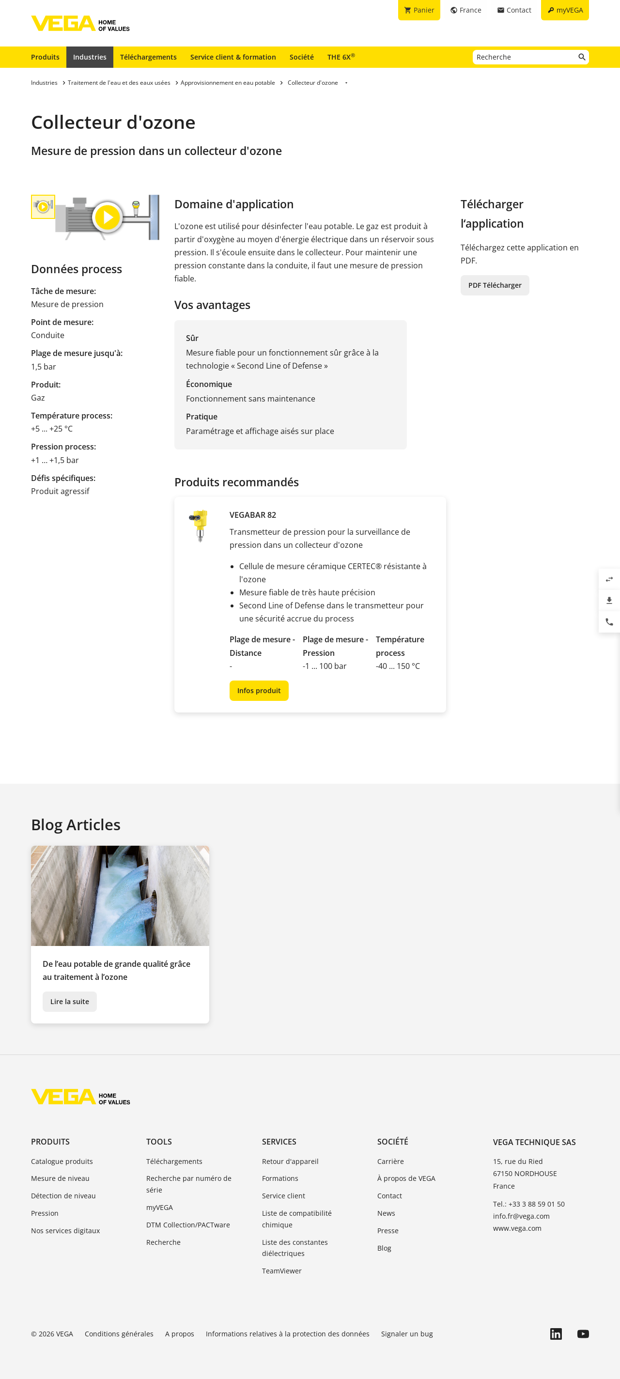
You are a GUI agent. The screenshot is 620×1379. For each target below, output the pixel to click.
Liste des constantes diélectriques (295, 1248)
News (386, 1213)
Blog (384, 1248)
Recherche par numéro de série (189, 1184)
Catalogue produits (62, 1161)
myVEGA (159, 1207)
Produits (45, 57)
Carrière (390, 1161)
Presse (388, 1230)
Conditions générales (119, 1333)
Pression (45, 1213)
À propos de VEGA (406, 1178)
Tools (159, 1141)
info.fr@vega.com (521, 1216)
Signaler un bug (407, 1333)
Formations (280, 1178)
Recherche (163, 1242)
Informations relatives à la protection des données (288, 1333)
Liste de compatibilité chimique (297, 1219)
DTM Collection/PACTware (188, 1224)
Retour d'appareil (290, 1161)
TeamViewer (282, 1270)
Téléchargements (148, 57)
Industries (90, 57)
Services (279, 1141)
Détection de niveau (63, 1195)
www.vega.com (517, 1228)
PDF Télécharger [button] (495, 285)
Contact (389, 1195)
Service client (283, 1195)
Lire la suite (69, 1001)
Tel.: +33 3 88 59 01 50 (529, 1204)
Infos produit (259, 690)
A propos (179, 1333)
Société (302, 57)
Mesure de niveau (60, 1178)
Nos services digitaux (65, 1230)
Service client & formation (233, 57)
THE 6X (341, 57)
